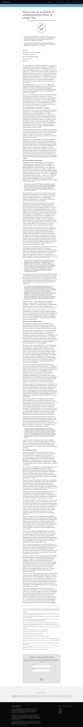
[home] (6, 2)
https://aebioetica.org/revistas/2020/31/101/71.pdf (48, 625)
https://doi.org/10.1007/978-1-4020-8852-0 (50, 614)
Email (34, 668)
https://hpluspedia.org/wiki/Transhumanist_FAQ (45, 647)
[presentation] (41, 674)
